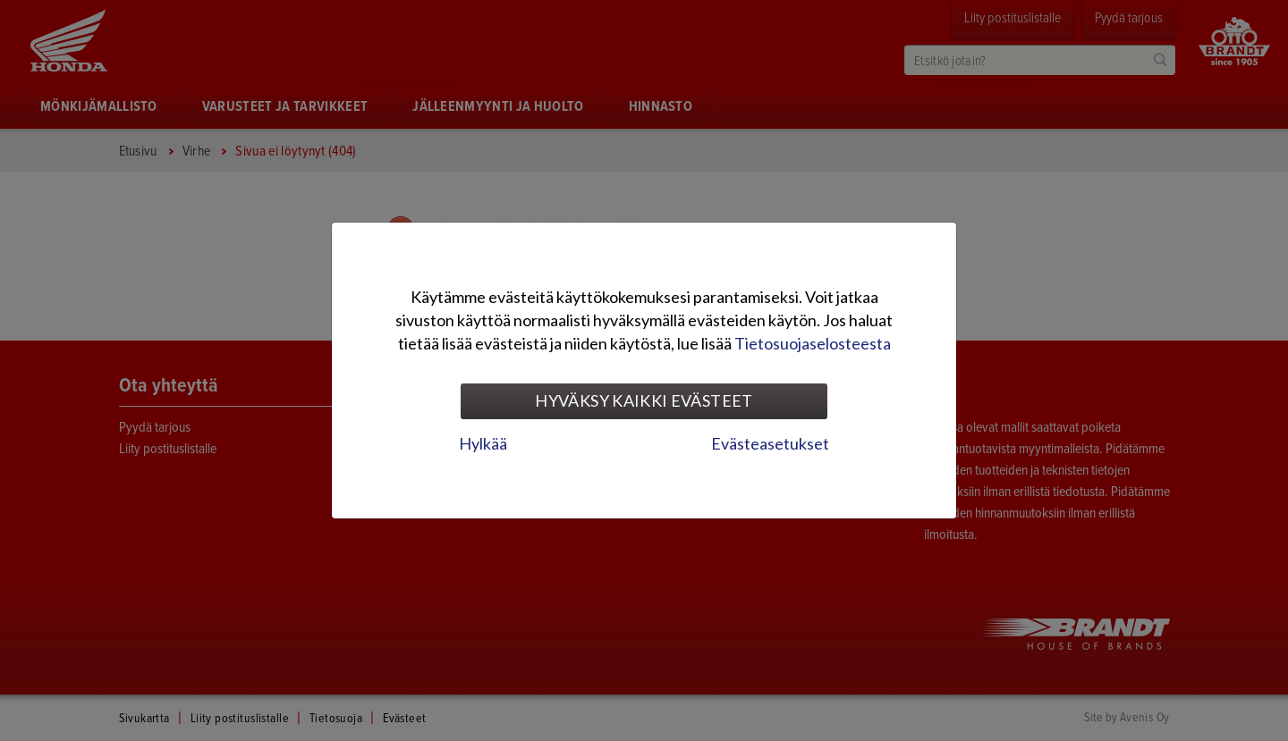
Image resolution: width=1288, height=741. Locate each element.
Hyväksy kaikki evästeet (643, 400)
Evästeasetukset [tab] (770, 443)
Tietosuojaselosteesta (812, 343)
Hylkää (483, 443)
